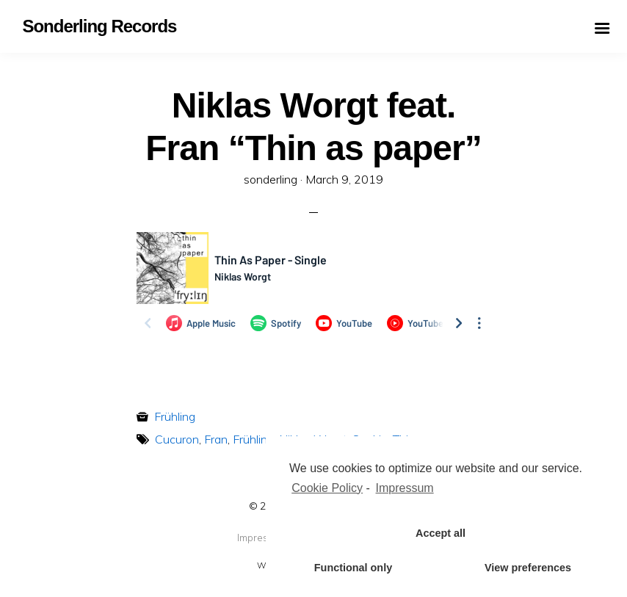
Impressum (262, 537)
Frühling (174, 416)
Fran (216, 439)
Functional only (353, 568)
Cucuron (177, 439)
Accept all (440, 533)
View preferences (528, 568)
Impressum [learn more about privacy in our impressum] (405, 488)
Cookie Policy (327, 488)
